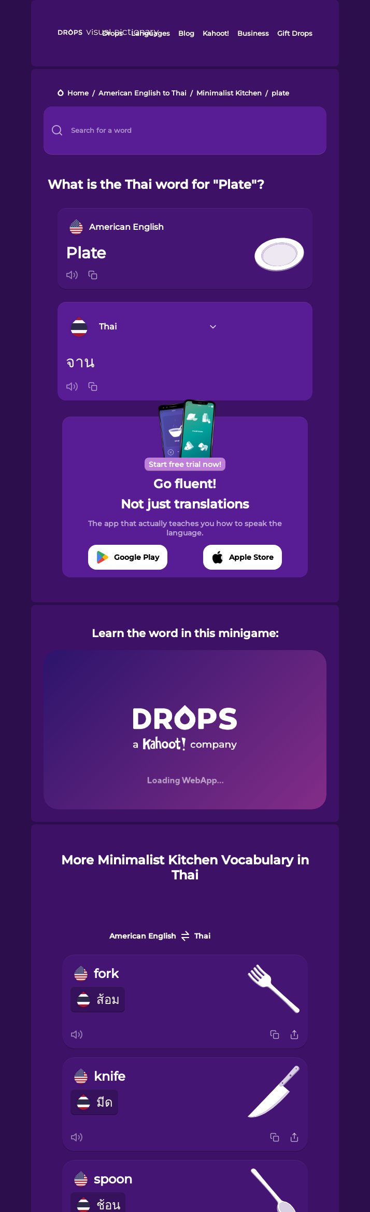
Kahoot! (216, 33)
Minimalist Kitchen (229, 94)
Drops (112, 33)
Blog (186, 33)
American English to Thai (142, 94)
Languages (150, 33)
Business (253, 33)
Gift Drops (294, 33)
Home (78, 94)
